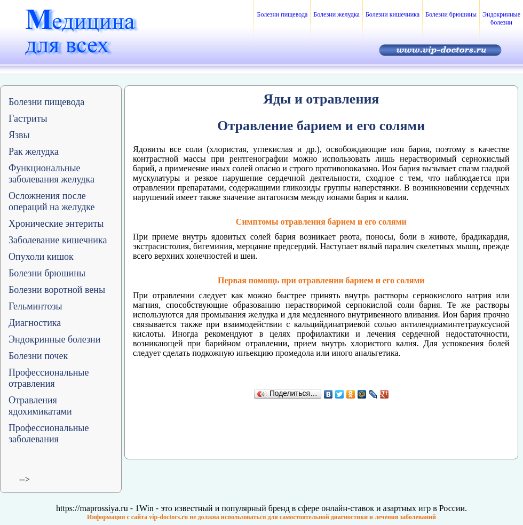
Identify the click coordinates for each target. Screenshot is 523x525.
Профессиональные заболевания (49, 433)
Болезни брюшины (451, 14)
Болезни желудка (336, 14)
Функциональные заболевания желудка (51, 174)
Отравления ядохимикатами (40, 406)
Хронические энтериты (56, 223)
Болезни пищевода (282, 14)
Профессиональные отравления (49, 378)
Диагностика (35, 322)
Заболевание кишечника (58, 240)
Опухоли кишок (41, 256)
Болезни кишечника (392, 14)
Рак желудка (34, 151)
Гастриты (28, 118)
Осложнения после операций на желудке (52, 201)
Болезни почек (38, 356)
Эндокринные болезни (501, 18)
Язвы (19, 135)
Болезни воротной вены (57, 289)
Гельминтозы (35, 306)
